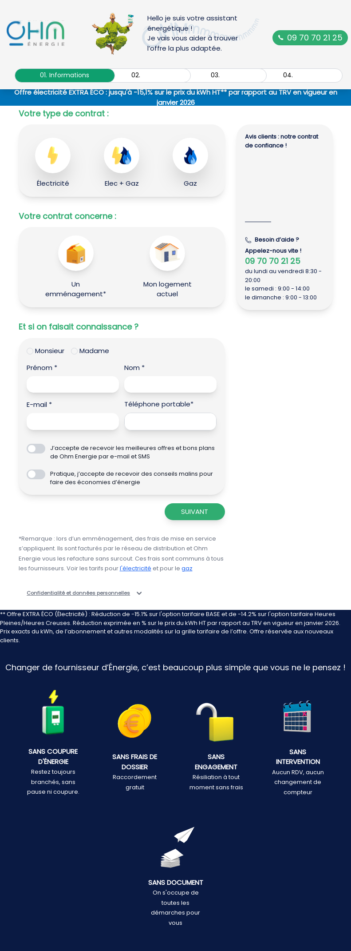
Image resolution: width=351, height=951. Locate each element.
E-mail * (39, 404)
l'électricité (135, 568)
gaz (187, 568)
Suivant (194, 511)
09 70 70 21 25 (310, 37)
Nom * (134, 367)
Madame (94, 350)
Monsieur (49, 350)
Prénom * (42, 367)
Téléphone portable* (158, 404)
